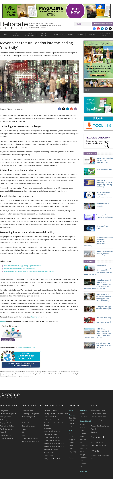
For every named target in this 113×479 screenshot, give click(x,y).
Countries (57, 35)
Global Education (44, 35)
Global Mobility (15, 35)
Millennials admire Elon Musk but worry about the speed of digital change (29, 271)
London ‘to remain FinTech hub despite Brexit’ (19, 268)
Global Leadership (29, 35)
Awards (80, 35)
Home (4, 35)
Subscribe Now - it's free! (103, 24)
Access (3, 321)
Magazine (91, 35)
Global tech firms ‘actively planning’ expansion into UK (22, 266)
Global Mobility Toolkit (26, 347)
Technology (35, 317)
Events (70, 35)
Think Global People (105, 35)
